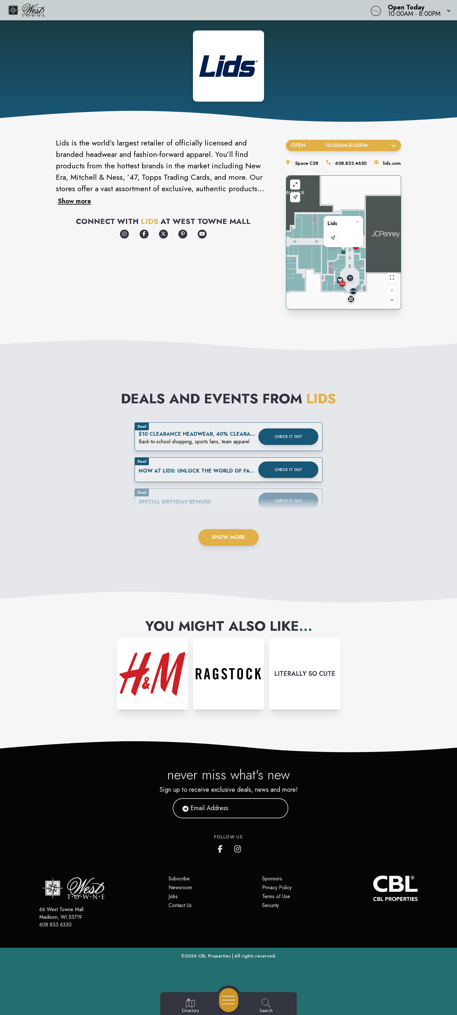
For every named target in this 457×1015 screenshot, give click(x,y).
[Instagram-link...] (152, 674)
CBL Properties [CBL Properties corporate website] (214, 956)
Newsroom (180, 887)
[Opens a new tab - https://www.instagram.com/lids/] (124, 234)
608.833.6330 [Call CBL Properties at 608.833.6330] (55, 924)
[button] (417, 10)
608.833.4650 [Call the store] (351, 163)
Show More (228, 537)
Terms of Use (276, 896)
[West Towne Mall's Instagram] (238, 848)
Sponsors (272, 878)
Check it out (288, 437)
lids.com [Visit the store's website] (392, 163)
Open (343, 145)
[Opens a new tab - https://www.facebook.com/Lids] (144, 234)
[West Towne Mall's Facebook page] (221, 848)
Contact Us (180, 905)
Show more (74, 201)
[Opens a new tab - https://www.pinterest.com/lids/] (182, 234)
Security (270, 905)
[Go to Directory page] (190, 1006)
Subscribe (179, 878)
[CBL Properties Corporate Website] (373, 888)
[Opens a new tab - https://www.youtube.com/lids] (202, 234)
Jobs (173, 896)
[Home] (172, 10)
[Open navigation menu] (228, 1000)
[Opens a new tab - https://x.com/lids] (163, 234)
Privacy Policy (277, 887)
